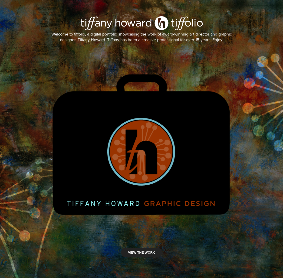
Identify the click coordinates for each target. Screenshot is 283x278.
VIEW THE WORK (141, 252)
